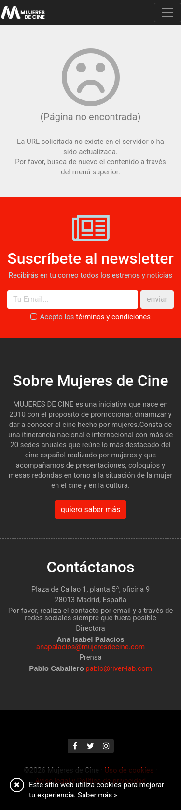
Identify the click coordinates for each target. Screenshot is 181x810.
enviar (157, 299)
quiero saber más (90, 509)
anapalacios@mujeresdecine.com (90, 646)
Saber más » (97, 795)
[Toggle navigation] (167, 12)
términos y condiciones (113, 317)
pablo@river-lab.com (118, 668)
